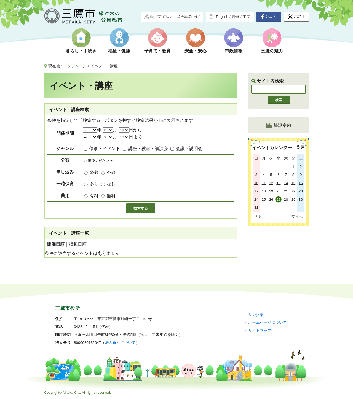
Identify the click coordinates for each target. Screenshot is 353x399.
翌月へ (297, 216)
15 (293, 183)
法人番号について (120, 343)
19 (271, 191)
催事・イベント (104, 148)
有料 (94, 195)
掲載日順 (78, 244)
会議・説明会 (189, 148)
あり (94, 183)
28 (286, 199)
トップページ (74, 66)
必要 (94, 172)
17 (256, 191)
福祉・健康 (119, 51)
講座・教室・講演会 (148, 148)
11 (264, 183)
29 (293, 199)
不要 (111, 172)
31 (256, 207)
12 (271, 183)
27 (278, 199)
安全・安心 (195, 51)
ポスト (297, 16)
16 (301, 183)
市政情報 (233, 51)
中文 (246, 17)
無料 (111, 195)
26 (271, 199)
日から (130, 129)
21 (286, 191)
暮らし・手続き (81, 51)
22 (293, 191)
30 (301, 199)
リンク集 (256, 315)
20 (278, 191)
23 (301, 191)
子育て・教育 (157, 51)
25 (264, 199)
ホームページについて (267, 322)
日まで (130, 137)
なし (111, 183)
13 (278, 183)
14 (286, 183)
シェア (269, 16)
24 (256, 199)
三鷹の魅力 (272, 51)
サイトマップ (259, 330)
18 (264, 191)
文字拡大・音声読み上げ (178, 17)
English (222, 17)
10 (256, 183)
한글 (235, 17)
